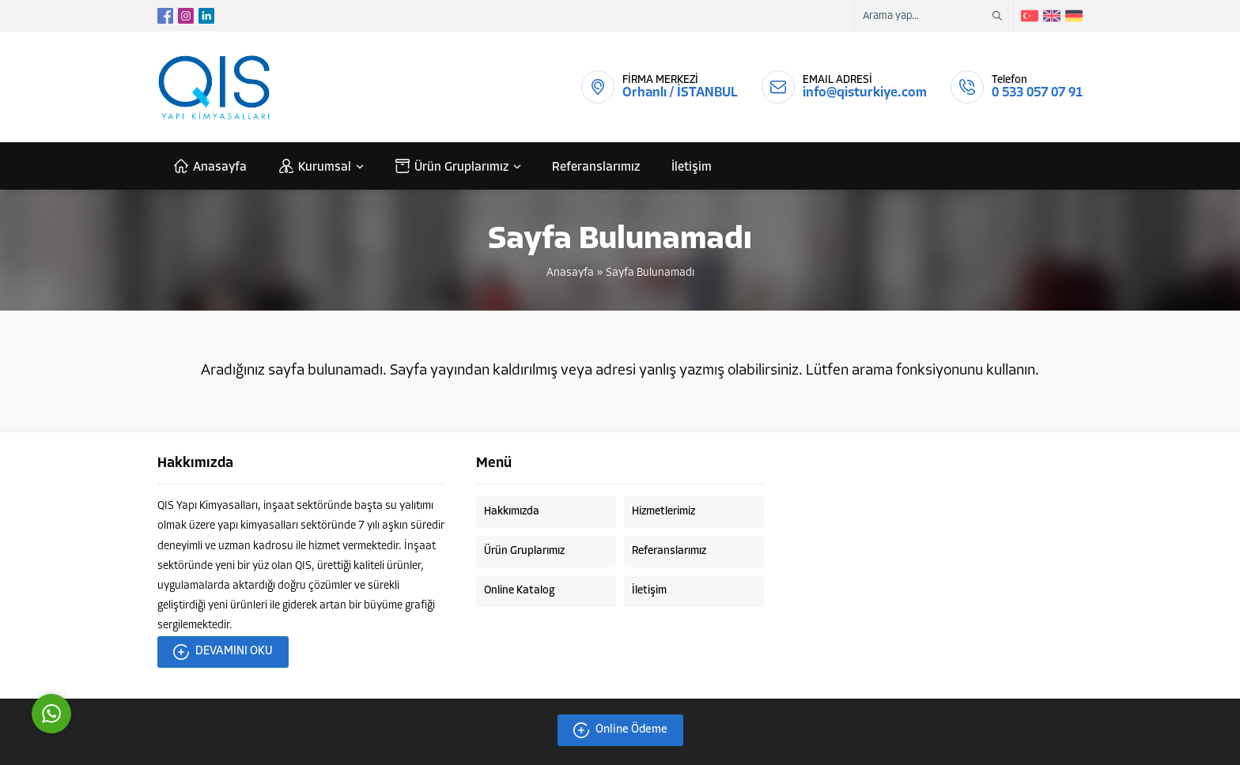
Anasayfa (570, 273)
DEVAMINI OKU (223, 652)
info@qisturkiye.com (865, 93)
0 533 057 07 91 (1037, 93)
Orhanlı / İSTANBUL (680, 93)
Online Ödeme (620, 730)
